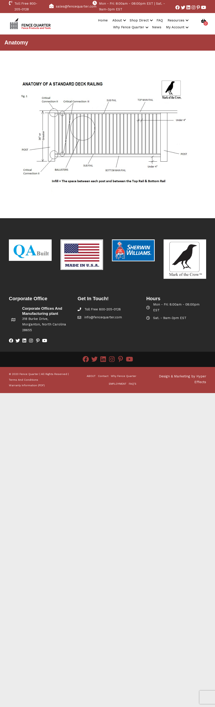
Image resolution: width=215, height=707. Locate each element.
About (117, 20)
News (156, 27)
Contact (103, 376)
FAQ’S (132, 384)
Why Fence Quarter (128, 27)
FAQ (159, 20)
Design (163, 376)
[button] (177, 7)
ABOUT (91, 376)
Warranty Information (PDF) (27, 385)
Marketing (181, 376)
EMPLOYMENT (117, 384)
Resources (176, 20)
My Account (175, 27)
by (193, 376)
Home (103, 20)
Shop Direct (139, 20)
